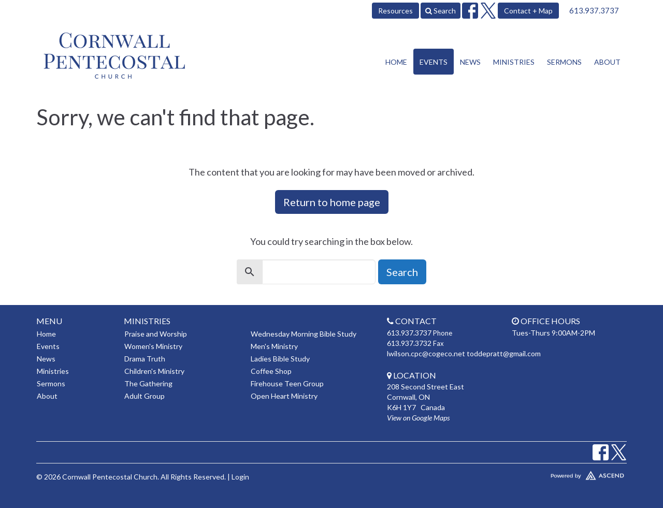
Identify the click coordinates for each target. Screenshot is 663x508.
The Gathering (148, 383)
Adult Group (144, 395)
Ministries (514, 61)
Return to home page (331, 202)
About (607, 61)
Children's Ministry (154, 371)
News (470, 61)
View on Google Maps (418, 417)
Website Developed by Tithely (557, 473)
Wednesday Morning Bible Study (303, 333)
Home (396, 61)
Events (434, 61)
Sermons (564, 61)
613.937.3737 (594, 10)
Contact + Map (528, 10)
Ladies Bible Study (280, 358)
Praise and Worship (155, 333)
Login (240, 476)
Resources (395, 10)
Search (440, 10)
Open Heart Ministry (284, 395)
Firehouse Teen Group (287, 383)
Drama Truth (144, 358)
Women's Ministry (153, 346)
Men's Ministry (274, 346)
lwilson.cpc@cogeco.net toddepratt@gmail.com (464, 353)
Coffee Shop (271, 371)
